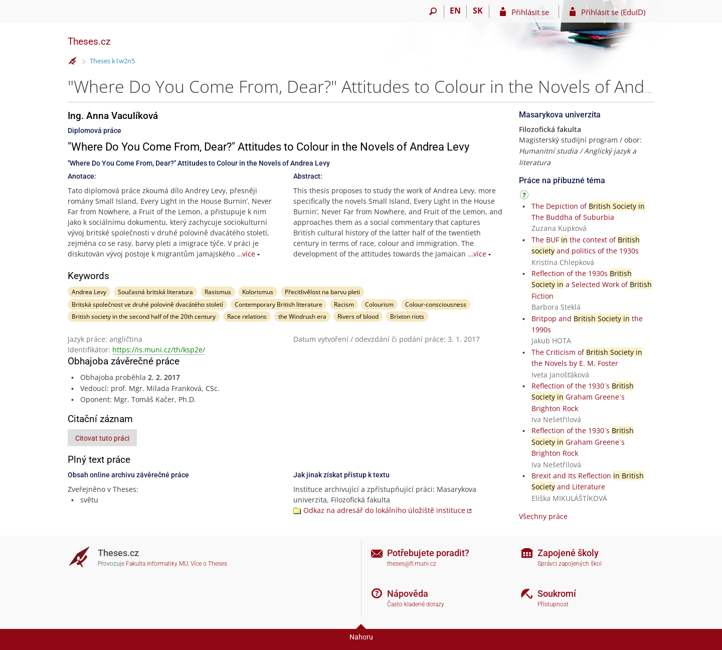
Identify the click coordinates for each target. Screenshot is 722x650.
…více (246, 253)
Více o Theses (209, 563)
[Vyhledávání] (433, 11)
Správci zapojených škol (569, 563)
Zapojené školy (568, 553)
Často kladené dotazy (415, 604)
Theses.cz (89, 41)
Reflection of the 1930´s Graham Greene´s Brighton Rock (582, 397)
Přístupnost (553, 604)
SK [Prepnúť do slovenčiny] (478, 10)
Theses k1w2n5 (112, 60)
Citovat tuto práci (102, 438)
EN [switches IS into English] (455, 10)
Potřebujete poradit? (428, 553)
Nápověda (407, 593)
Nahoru (361, 637)
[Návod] (525, 196)
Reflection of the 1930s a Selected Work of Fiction (591, 285)
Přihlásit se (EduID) (613, 12)
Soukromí (556, 593)
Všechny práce (543, 516)
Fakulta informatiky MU (157, 563)
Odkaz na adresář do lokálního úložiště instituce (384, 510)
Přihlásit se (530, 12)
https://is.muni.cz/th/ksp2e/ (158, 349)
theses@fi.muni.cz (411, 563)
